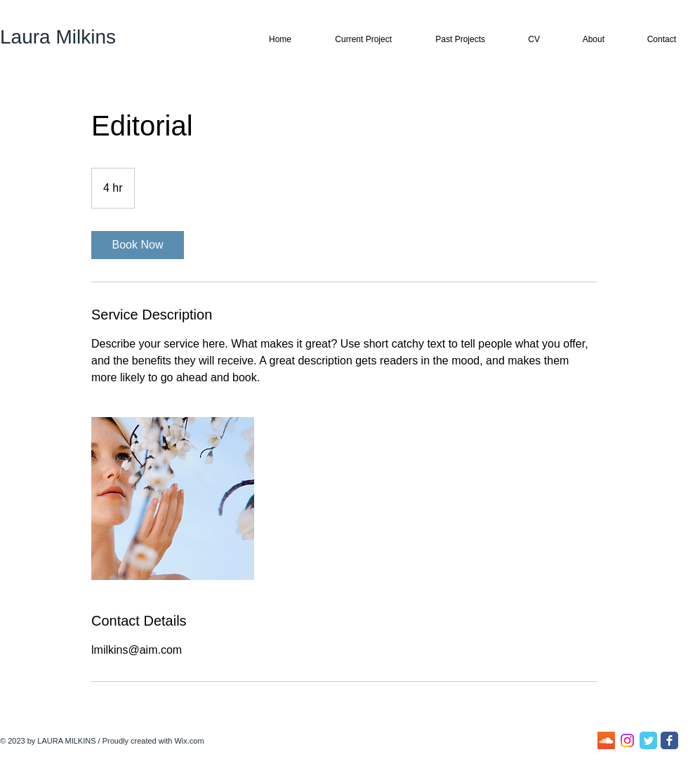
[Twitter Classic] (648, 740)
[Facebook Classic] (669, 740)
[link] (137, 245)
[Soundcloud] (606, 740)
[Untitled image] (172, 498)
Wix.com (189, 741)
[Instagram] (627, 740)
